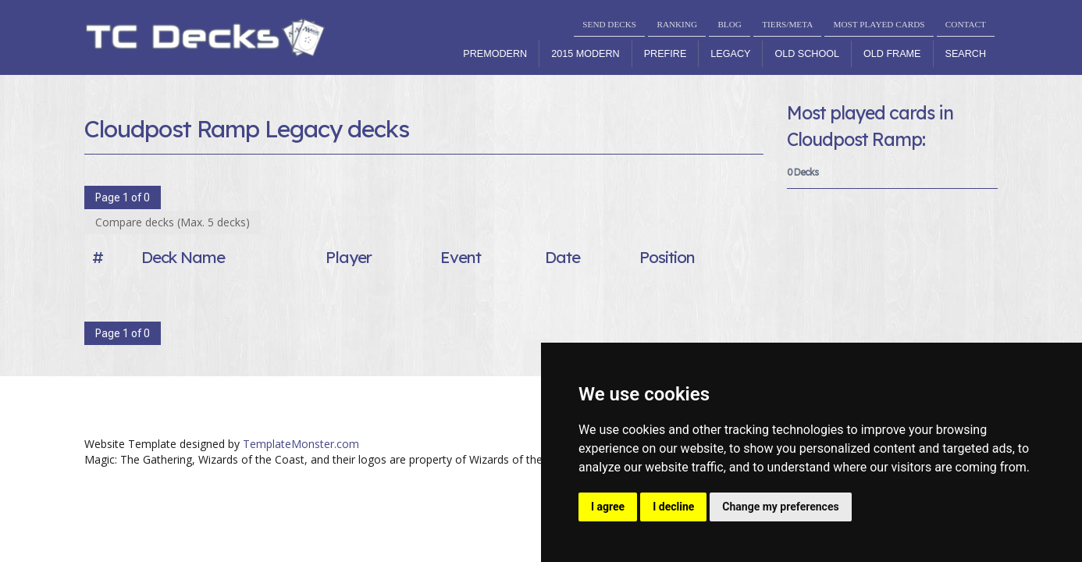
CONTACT (965, 24)
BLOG (729, 24)
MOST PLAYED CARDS (879, 24)
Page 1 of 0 (122, 197)
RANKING (677, 24)
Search (965, 53)
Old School (806, 53)
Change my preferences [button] (780, 506)
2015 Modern (585, 53)
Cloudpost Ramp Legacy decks (246, 129)
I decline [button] (673, 506)
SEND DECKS (609, 24)
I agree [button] (608, 506)
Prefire (665, 53)
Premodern (495, 53)
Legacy (730, 53)
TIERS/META (787, 24)
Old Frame (891, 53)
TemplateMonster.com (301, 443)
